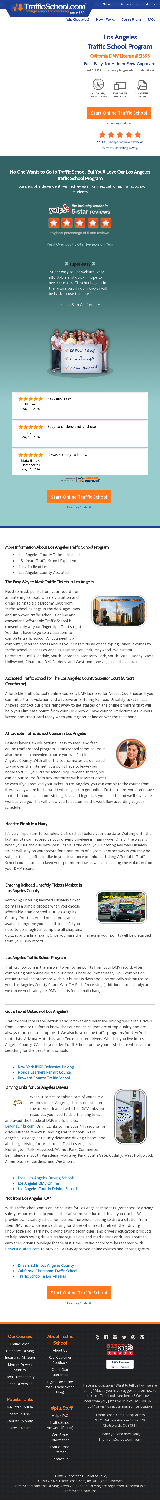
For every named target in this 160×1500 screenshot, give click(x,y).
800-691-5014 (132, 4)
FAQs (151, 19)
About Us (60, 1350)
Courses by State (20, 1421)
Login (151, 4)
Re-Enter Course (20, 1407)
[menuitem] (78, 19)
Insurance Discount (20, 1357)
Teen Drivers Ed (20, 1384)
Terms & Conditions (68, 1476)
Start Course (20, 1414)
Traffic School (20, 1344)
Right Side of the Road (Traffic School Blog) (60, 1387)
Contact (110, 4)
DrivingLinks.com (20, 1126)
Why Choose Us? (77, 19)
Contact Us (60, 1459)
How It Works (105, 19)
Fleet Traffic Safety (20, 1376)
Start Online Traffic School (79, 1293)
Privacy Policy (97, 1476)
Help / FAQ (60, 1415)
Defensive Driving (20, 1351)
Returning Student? (79, 1303)
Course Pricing (131, 19)
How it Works (20, 1428)
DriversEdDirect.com (22, 1248)
